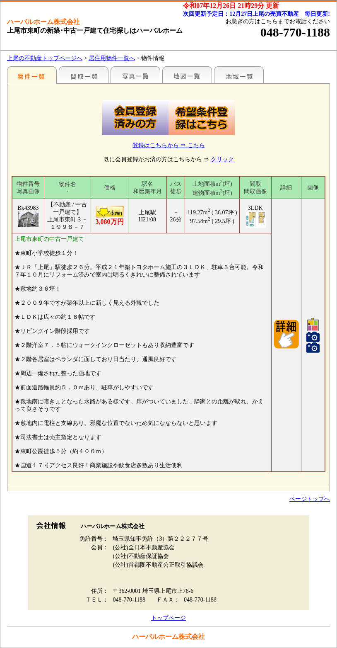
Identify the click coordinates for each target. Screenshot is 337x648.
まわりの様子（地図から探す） (187, 74)
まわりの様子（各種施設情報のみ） (239, 74)
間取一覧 (83, 74)
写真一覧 (135, 74)
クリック (222, 159)
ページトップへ (309, 499)
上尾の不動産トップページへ (44, 58)
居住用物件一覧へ (112, 58)
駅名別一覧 (32, 74)
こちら (196, 145)
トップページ (168, 618)
